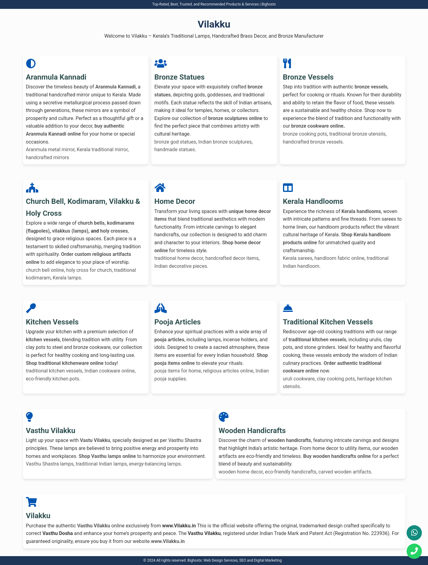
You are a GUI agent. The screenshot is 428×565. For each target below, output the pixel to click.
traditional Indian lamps (101, 464)
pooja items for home (177, 371)
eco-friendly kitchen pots (52, 379)
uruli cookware (299, 379)
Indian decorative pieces (180, 266)
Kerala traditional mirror (102, 149)
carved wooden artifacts (344, 472)
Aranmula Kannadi (115, 87)
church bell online (45, 270)
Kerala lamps (67, 278)
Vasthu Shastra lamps (50, 464)
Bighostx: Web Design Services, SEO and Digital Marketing (235, 560)
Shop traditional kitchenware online (65, 363)
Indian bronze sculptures (224, 142)
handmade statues (174, 149)
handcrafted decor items (232, 258)
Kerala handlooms (361, 211)
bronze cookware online (317, 126)
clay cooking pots (336, 379)
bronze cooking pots (305, 134)
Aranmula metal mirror (50, 149)
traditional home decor (178, 258)
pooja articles (169, 339)
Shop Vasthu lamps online (107, 456)
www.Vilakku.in (167, 541)
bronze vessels (371, 87)
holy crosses (114, 231)
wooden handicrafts (289, 440)
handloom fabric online (339, 258)
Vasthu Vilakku (93, 526)
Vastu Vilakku (95, 440)
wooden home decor (241, 472)
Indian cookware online (109, 371)
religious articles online (228, 371)
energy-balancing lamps (155, 464)
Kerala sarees (297, 258)
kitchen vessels (43, 339)
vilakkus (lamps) (70, 231)
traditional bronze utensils (357, 134)
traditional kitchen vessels (54, 371)
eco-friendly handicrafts (290, 472)
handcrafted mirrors (47, 157)
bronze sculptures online (235, 118)
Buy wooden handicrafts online (337, 456)
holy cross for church (89, 270)
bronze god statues (175, 142)
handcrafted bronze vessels (313, 142)
